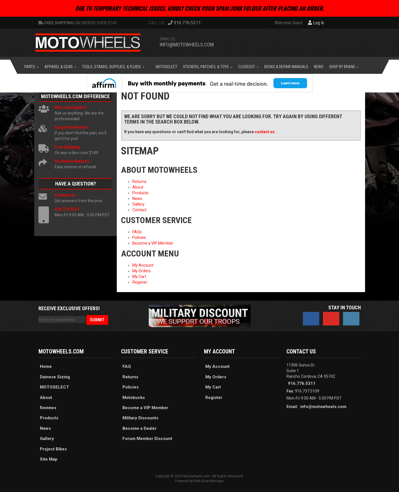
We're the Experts (71, 107)
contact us (265, 132)
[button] (31, 67)
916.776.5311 (67, 209)
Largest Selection (71, 127)
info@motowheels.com (187, 45)
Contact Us (65, 195)
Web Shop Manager (208, 481)
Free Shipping (67, 147)
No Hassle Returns (72, 161)
